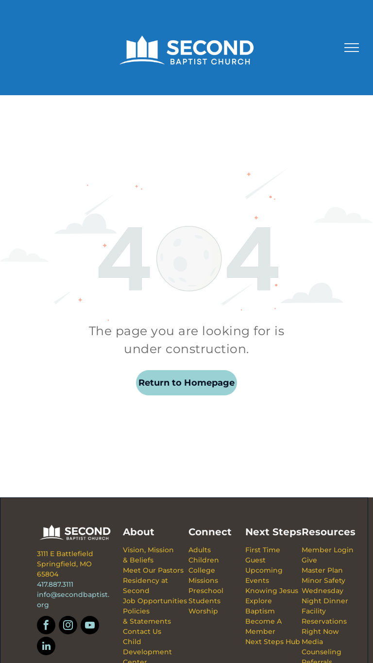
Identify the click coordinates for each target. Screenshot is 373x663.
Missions (203, 580)
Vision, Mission (148, 549)
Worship (203, 611)
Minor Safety (323, 580)
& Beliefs (138, 560)
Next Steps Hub (272, 641)
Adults (199, 549)
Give (309, 560)
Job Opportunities (155, 600)
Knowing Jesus (271, 590)
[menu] (351, 47)
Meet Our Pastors (153, 570)
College (201, 570)
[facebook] (46, 626)
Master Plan (322, 570)
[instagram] (68, 626)
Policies (136, 611)
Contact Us (142, 631)
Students (204, 600)
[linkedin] (46, 647)
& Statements (147, 621)
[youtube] (90, 626)
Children (203, 560)
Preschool (205, 590)
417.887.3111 (55, 584)
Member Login (328, 549)
